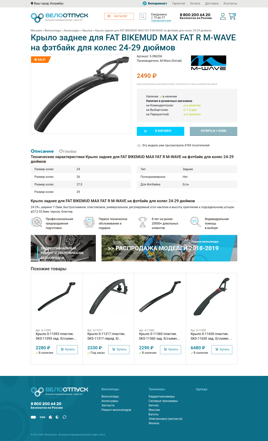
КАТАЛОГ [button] (117, 16)
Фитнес (154, 405)
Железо (154, 423)
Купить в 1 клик (213, 131)
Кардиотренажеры (162, 396)
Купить (70, 349)
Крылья (87, 30)
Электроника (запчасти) (165, 419)
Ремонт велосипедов (116, 410)
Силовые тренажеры (163, 401)
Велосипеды (53, 30)
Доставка (211, 3)
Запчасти (107, 405)
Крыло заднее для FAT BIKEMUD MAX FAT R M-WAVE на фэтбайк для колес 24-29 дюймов (153, 30)
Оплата (195, 3)
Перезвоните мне (161, 20)
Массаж (154, 410)
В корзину (163, 131)
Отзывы (67, 151)
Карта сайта (98, 434)
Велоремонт (155, 3)
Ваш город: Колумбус (49, 3)
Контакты (230, 3)
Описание (42, 151)
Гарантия (178, 3)
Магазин (36, 30)
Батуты (154, 414)
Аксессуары (72, 30)
